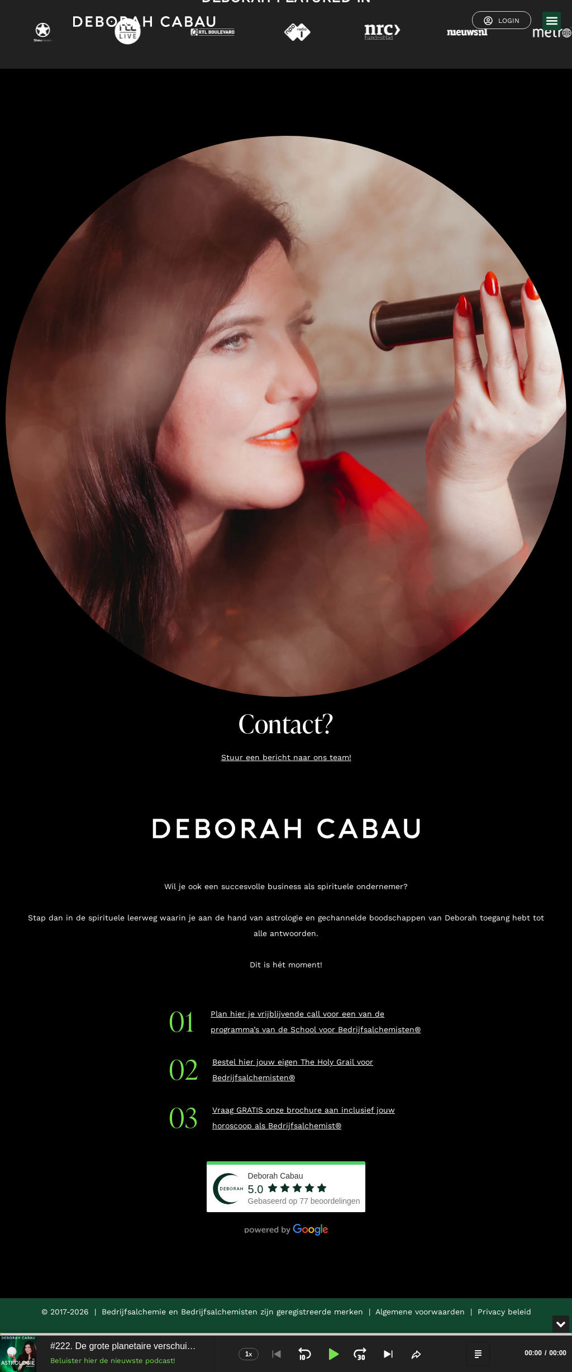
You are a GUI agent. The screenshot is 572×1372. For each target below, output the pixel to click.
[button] (551, 21)
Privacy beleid (504, 1311)
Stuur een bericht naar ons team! (286, 757)
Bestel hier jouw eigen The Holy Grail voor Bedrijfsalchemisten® (292, 1069)
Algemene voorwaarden (420, 1311)
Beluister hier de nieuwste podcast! (112, 1360)
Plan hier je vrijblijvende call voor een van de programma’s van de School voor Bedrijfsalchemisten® (316, 1021)
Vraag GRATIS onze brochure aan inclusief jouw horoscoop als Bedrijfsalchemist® (303, 1117)
